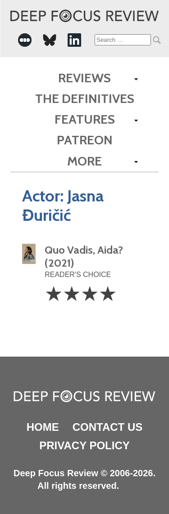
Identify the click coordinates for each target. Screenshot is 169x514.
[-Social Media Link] (25, 40)
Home (43, 427)
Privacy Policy (84, 445)
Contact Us (108, 427)
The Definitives (84, 98)
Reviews (84, 77)
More (84, 161)
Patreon (85, 139)
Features (85, 119)
